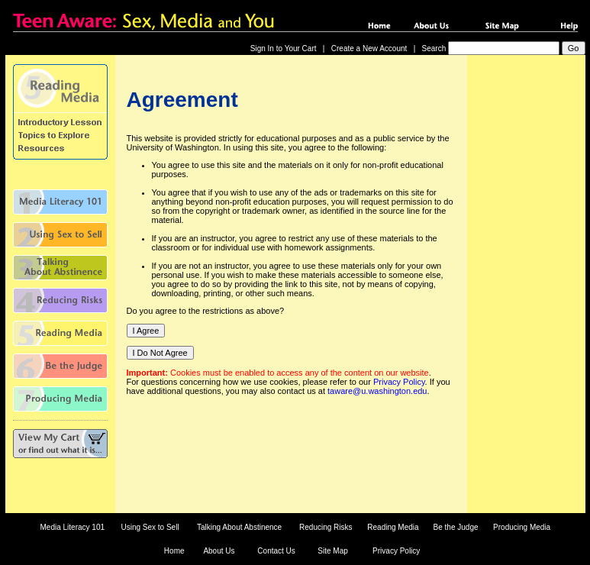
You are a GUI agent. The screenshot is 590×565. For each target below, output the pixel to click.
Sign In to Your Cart (283, 48)
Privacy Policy (399, 381)
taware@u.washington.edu (377, 391)
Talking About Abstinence (239, 527)
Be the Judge (456, 527)
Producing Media (521, 527)
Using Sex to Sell (150, 527)
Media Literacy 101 (72, 527)
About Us (218, 551)
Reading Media (392, 527)
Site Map (332, 551)
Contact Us (276, 551)
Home (174, 551)
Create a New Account (369, 48)
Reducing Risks (325, 527)
